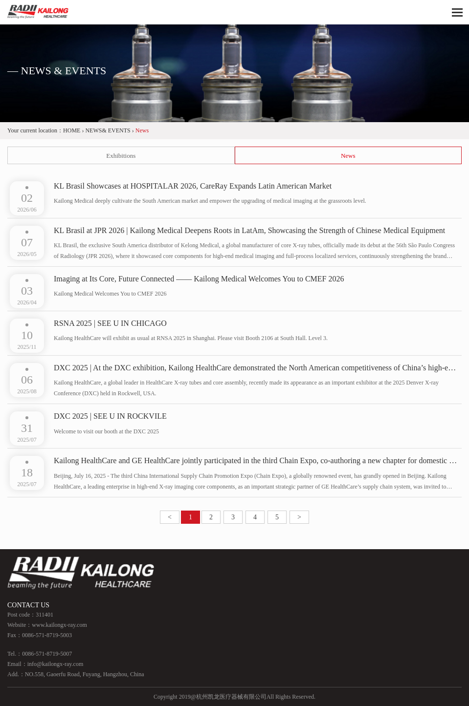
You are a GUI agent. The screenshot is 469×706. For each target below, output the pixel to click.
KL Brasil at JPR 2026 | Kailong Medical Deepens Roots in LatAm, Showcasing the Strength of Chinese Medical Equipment (249, 230)
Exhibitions (120, 155)
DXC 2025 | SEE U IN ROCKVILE (110, 416)
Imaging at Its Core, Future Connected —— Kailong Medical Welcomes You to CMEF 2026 (199, 279)
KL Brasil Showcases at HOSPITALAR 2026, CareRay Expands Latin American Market (193, 186)
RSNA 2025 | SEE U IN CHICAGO (110, 323)
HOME (71, 130)
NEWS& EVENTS (107, 130)
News (348, 155)
